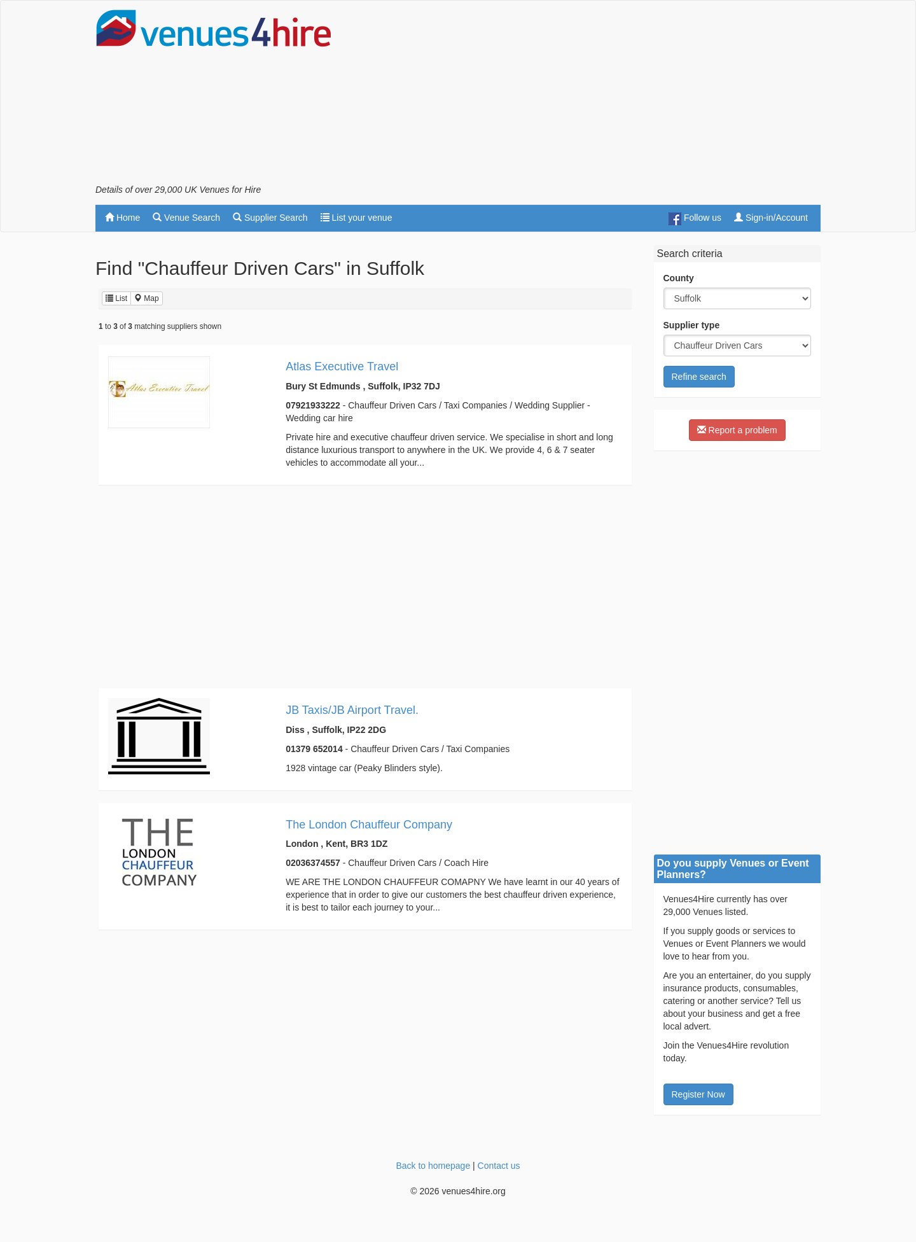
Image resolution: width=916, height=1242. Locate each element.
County (678, 278)
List (116, 298)
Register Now (698, 1094)
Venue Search (186, 218)
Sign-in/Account (771, 218)
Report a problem (737, 430)
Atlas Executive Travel (342, 366)
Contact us (499, 1166)
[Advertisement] (589, 96)
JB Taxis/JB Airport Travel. (352, 710)
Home (122, 218)
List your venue (356, 218)
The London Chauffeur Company (369, 824)
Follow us (695, 219)
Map (146, 298)
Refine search (699, 377)
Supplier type (691, 325)
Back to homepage (433, 1166)
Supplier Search (270, 218)
